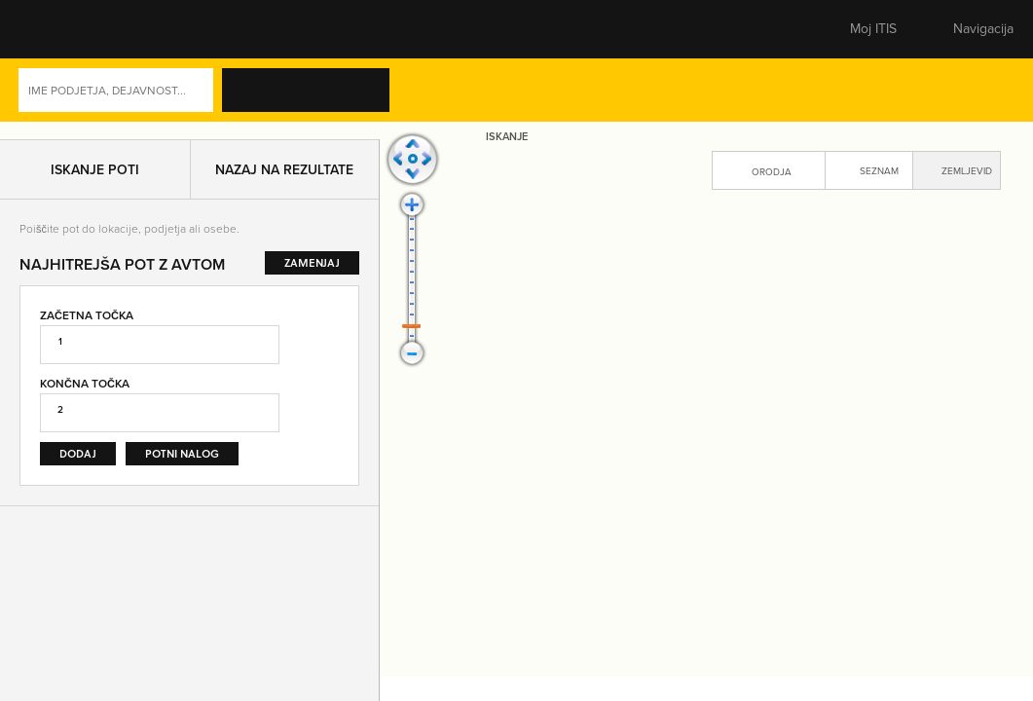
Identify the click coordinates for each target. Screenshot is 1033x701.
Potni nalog (182, 460)
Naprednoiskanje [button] (815, 94)
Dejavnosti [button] (943, 94)
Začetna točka (86, 321)
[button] (53, 29)
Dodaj (77, 460)
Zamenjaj (324, 392)
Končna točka (84, 390)
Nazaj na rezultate (284, 176)
